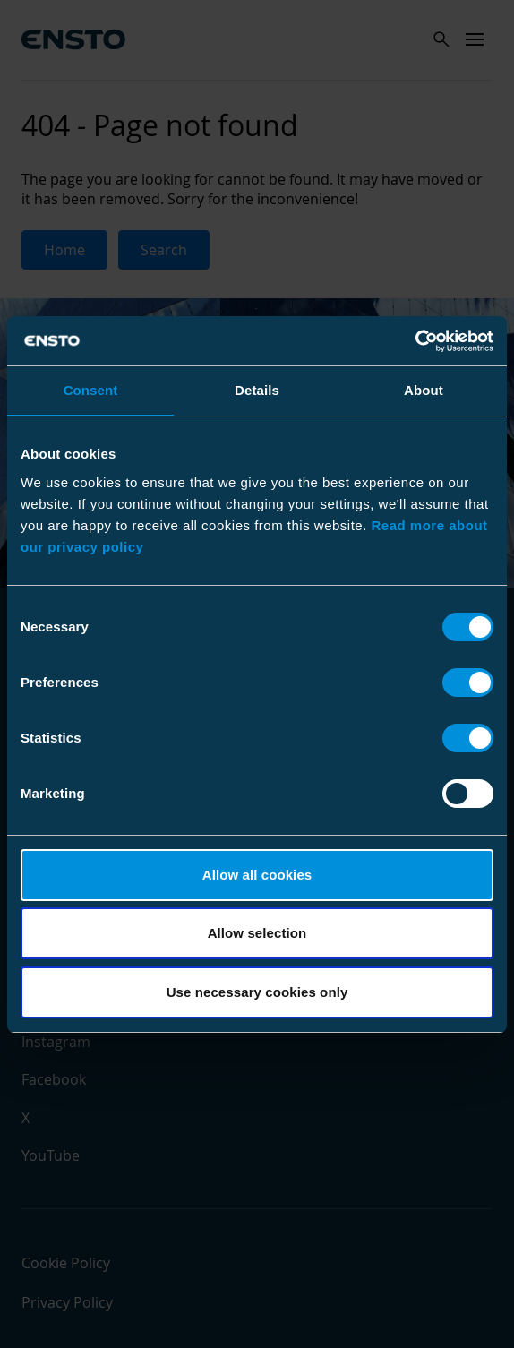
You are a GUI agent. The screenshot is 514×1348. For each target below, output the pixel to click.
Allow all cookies (257, 874)
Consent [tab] (91, 390)
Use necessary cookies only (257, 992)
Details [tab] (257, 390)
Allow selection (257, 932)
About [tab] (423, 390)
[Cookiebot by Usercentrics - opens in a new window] (415, 341)
